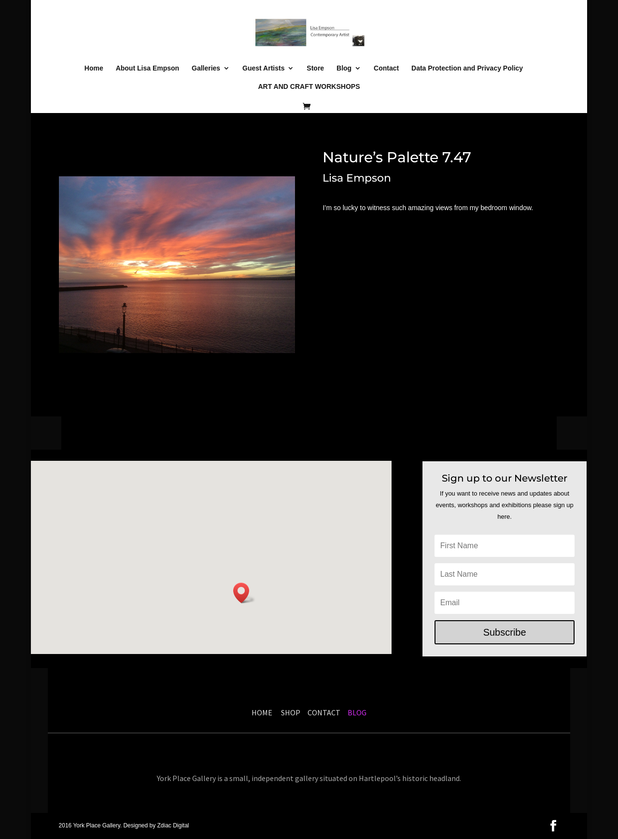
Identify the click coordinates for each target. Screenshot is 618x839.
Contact (386, 68)
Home (93, 68)
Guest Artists (263, 68)
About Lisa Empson (147, 68)
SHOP (292, 712)
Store (315, 68)
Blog (344, 68)
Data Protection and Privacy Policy (467, 68)
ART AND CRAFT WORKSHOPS (309, 86)
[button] (244, 593)
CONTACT (324, 712)
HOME (262, 712)
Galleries (206, 68)
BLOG (356, 712)
